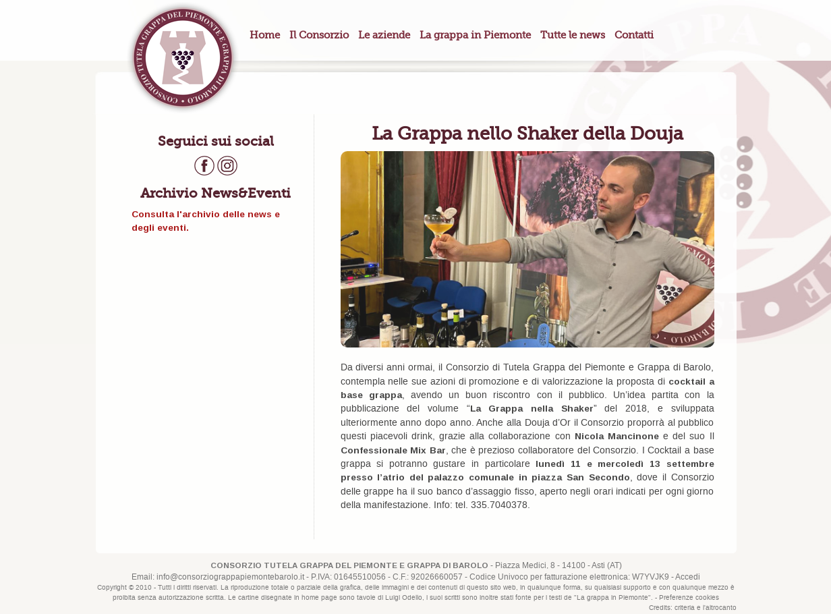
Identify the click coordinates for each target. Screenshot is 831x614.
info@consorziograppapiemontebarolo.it (230, 577)
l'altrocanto (720, 608)
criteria (685, 608)
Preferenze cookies (689, 598)
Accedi (687, 577)
